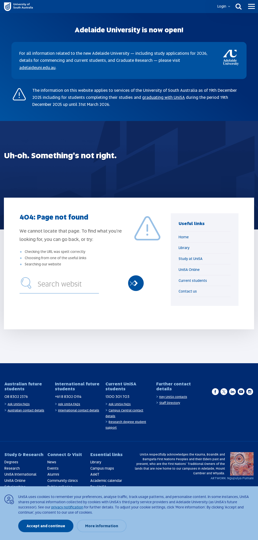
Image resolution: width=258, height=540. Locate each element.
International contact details (78, 410)
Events (53, 468)
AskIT (94, 474)
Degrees (11, 462)
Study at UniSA (191, 258)
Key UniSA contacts (173, 397)
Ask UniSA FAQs (19, 404)
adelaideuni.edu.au (37, 67)
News (51, 462)
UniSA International (20, 474)
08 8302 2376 (16, 396)
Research (12, 468)
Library (184, 247)
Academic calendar (106, 480)
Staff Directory (169, 403)
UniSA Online (189, 269)
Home (184, 237)
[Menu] (251, 6)
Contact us (188, 291)
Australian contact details (26, 410)
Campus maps (102, 468)
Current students (193, 280)
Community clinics (62, 480)
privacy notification (67, 507)
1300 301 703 (117, 396)
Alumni (53, 474)
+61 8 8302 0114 (68, 396)
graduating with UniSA (163, 97)
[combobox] (67, 283)
